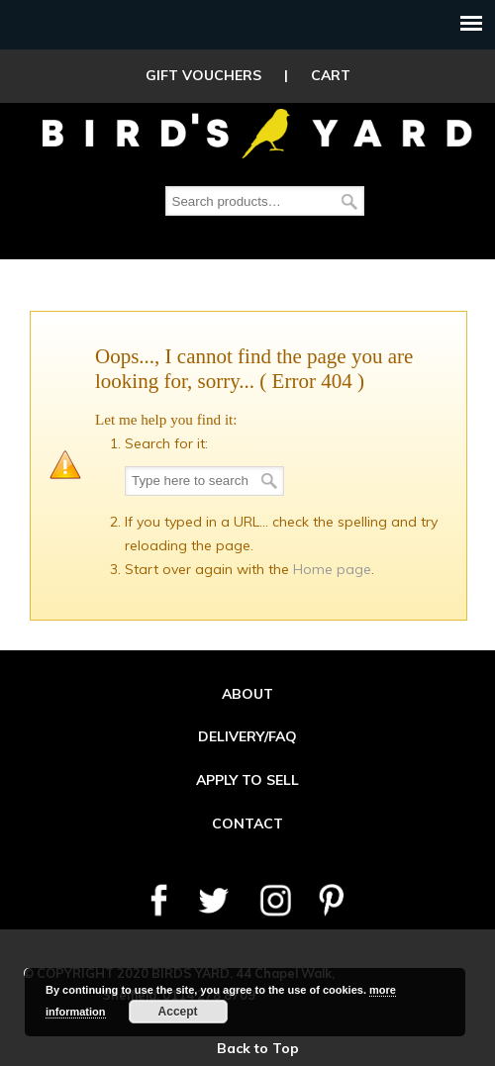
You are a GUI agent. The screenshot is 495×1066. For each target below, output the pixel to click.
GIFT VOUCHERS (203, 75)
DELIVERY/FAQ (247, 736)
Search (349, 201)
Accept (178, 1011)
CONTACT (247, 823)
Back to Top (258, 1048)
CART (330, 75)
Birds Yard (257, 132)
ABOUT (247, 694)
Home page (332, 569)
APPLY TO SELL (247, 780)
